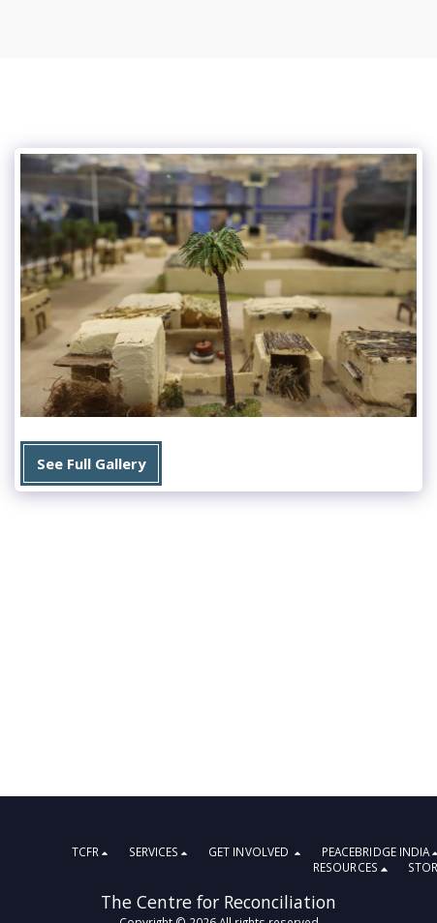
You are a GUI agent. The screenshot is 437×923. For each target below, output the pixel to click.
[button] (92, 853)
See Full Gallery (91, 463)
